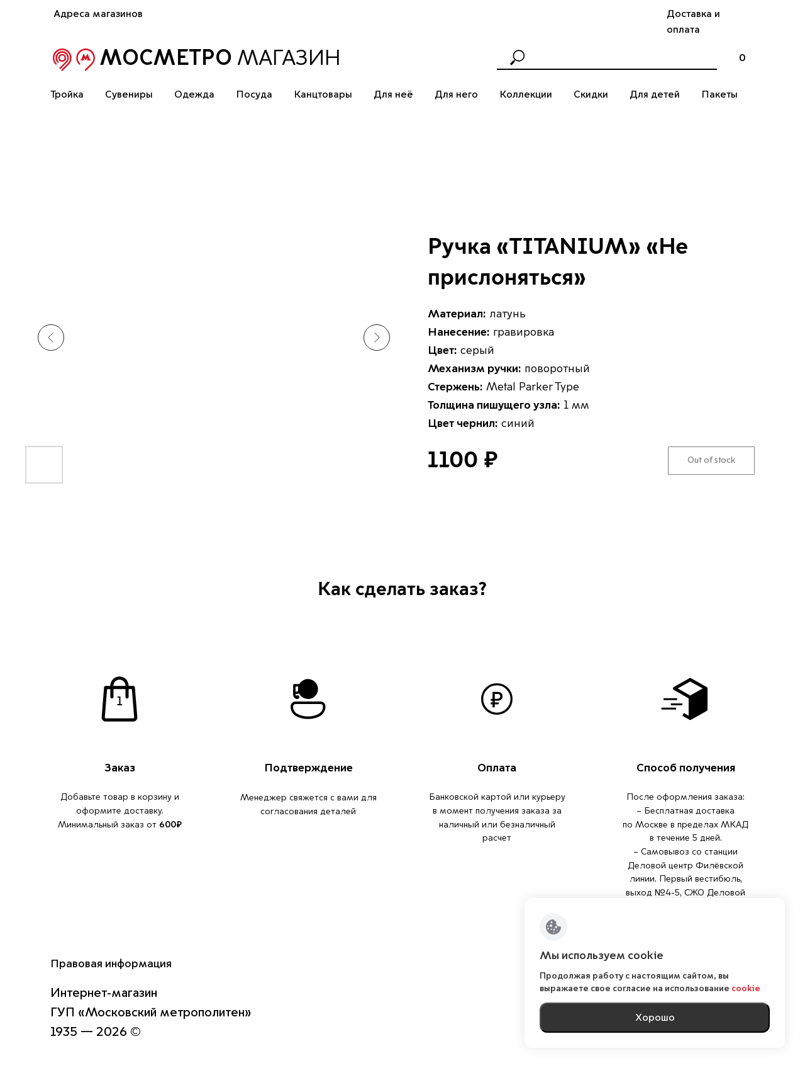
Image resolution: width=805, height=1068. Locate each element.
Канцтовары (323, 94)
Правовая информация (111, 963)
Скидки (591, 94)
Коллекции (525, 94)
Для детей (655, 94)
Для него (456, 94)
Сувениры (129, 94)
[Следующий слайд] (377, 337)
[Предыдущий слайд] (51, 337)
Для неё (393, 94)
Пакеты (719, 94)
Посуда (254, 94)
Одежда (194, 94)
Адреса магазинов (98, 14)
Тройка (67, 94)
